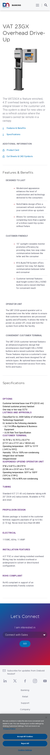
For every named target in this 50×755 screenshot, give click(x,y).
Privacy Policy (9, 729)
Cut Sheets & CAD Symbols (20, 156)
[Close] (46, 717)
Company (25, 709)
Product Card (13, 150)
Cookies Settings (25, 750)
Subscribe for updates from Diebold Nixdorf (26, 672)
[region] (25, 734)
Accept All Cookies (25, 736)
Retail (25, 696)
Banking (25, 690)
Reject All (25, 743)
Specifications (13, 134)
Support (25, 703)
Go (25, 644)
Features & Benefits (16, 128)
